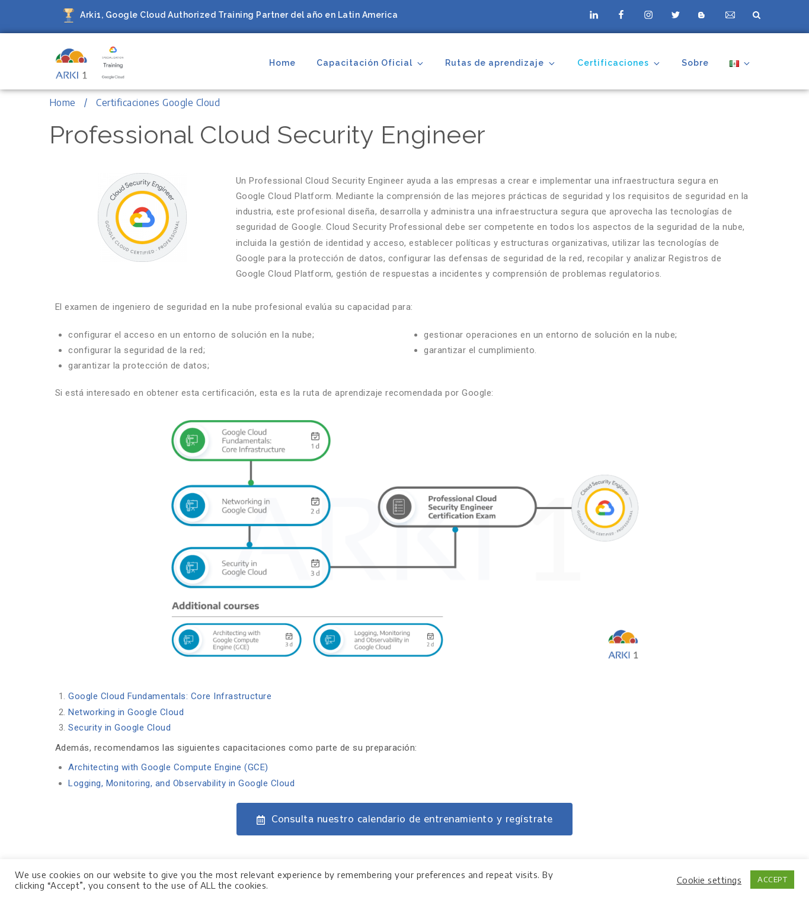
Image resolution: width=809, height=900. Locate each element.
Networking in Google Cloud (126, 712)
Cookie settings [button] (709, 880)
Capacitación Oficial (370, 63)
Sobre (695, 63)
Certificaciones (619, 63)
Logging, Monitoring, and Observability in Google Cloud (181, 783)
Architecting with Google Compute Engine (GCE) (168, 767)
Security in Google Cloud (119, 727)
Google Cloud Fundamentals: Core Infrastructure (169, 696)
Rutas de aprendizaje (501, 63)
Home (282, 63)
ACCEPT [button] (772, 879)
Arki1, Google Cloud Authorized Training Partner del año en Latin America (239, 15)
